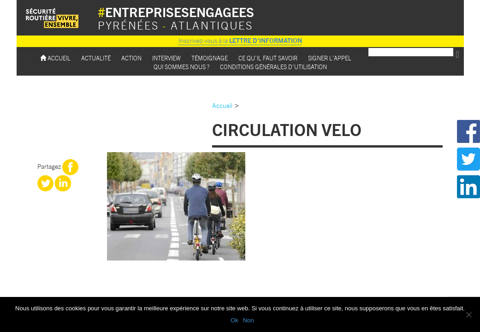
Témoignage (209, 58)
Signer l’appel (329, 58)
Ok (234, 320)
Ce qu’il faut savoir (267, 58)
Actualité (96, 58)
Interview (166, 58)
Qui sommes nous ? (181, 67)
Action (131, 58)
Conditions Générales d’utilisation (273, 67)
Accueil (55, 58)
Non (248, 320)
